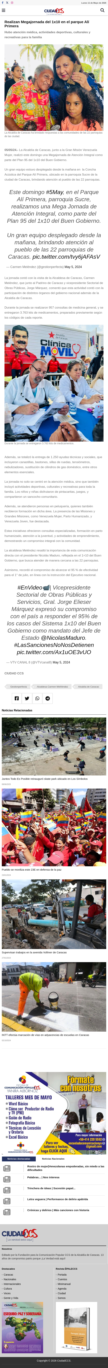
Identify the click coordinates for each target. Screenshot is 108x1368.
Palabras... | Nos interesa (43, 1177)
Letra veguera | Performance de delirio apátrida (57, 1199)
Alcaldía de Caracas (88, 686)
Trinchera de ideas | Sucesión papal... (51, 1188)
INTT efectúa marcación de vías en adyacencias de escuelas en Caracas (45, 1034)
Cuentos (62, 1279)
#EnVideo (29, 587)
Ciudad (62, 1293)
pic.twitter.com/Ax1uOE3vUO (54, 652)
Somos (62, 1298)
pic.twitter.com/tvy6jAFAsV (66, 256)
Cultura (8, 1288)
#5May (54, 192)
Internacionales (12, 1284)
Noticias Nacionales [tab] (53, 1159)
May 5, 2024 (73, 267)
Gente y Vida (11, 1298)
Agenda (62, 1288)
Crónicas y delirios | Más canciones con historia (58, 1210)
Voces (7, 1293)
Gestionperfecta (18, 686)
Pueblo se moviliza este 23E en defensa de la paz (31, 869)
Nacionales (10, 1279)
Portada (62, 1274)
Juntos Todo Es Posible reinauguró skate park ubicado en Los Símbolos (45, 778)
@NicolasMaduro (63, 638)
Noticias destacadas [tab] (18, 1159)
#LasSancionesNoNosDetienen (54, 645)
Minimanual (64, 1284)
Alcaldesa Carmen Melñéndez (52, 686)
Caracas (8, 1274)
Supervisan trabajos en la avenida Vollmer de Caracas (34, 952)
